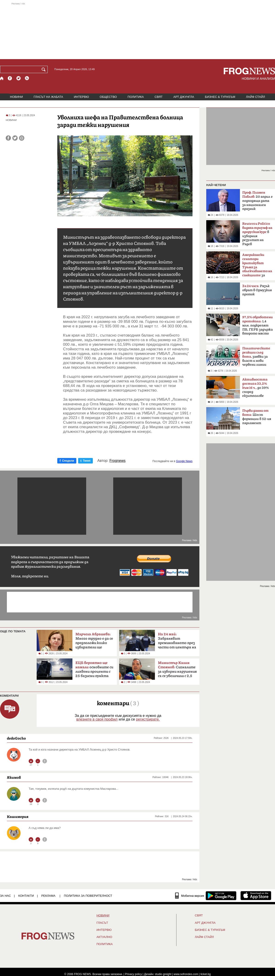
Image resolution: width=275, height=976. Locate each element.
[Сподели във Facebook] (8, 138)
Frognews (118, 461)
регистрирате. (148, 719)
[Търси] (44, 69)
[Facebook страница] (10, 78)
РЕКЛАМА (48, 895)
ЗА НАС (5, 895)
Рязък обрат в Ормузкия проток (257, 290)
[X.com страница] (18, 78)
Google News (184, 461)
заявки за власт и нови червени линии (256, 356)
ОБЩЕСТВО (108, 97)
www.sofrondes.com (186, 974)
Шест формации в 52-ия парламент (256, 416)
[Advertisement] (137, 31)
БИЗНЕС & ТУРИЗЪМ (220, 97)
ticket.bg (206, 974)
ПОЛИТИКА (136, 97)
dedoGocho (16, 738)
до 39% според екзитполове (255, 387)
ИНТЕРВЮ (81, 97)
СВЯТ (159, 97)
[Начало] (2, 78)
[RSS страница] (27, 78)
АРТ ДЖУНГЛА (183, 97)
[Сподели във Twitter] (15, 138)
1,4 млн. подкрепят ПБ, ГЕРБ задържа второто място (257, 325)
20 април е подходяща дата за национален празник (257, 200)
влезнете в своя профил (97, 719)
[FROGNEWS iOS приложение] (256, 895)
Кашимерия (17, 816)
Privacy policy (133, 974)
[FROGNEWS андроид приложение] (221, 895)
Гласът (102, 922)
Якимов (14, 777)
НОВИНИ (16, 97)
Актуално (104, 937)
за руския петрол (257, 266)
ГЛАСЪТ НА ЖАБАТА (48, 97)
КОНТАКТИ (26, 895)
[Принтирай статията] (21, 138)
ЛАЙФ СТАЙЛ (255, 97)
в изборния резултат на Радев (257, 234)
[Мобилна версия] (189, 895)
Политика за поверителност (88, 895)
